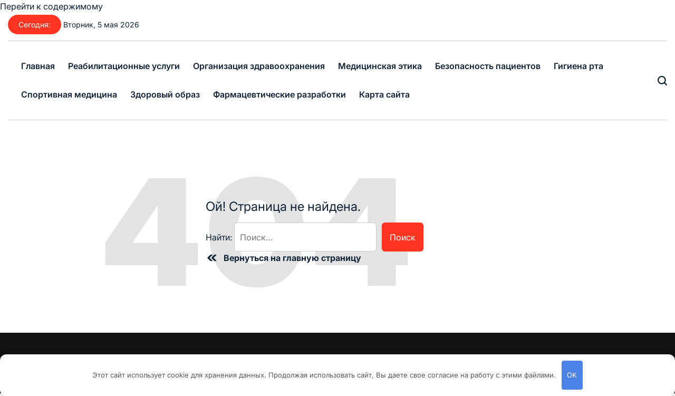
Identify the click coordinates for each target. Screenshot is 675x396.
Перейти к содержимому (51, 6)
